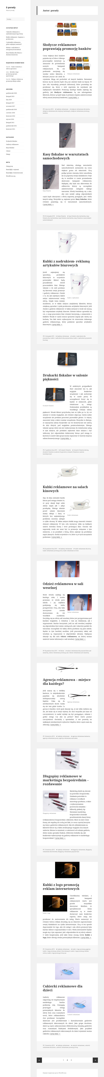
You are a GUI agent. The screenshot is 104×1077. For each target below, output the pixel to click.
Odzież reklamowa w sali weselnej (63, 586)
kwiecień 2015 (10, 129)
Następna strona (95, 1060)
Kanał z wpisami (12, 169)
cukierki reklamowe (78, 1045)
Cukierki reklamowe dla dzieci (62, 988)
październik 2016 (11, 109)
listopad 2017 (10, 103)
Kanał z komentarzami (14, 173)
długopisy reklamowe (78, 850)
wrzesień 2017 (10, 106)
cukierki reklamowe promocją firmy (67, 1047)
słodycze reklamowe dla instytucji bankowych (56, 111)
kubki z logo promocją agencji (81, 949)
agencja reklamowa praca (50, 738)
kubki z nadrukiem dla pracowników (62, 338)
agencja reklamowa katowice (81, 736)
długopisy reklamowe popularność (68, 852)
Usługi (8, 154)
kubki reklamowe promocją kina (52, 551)
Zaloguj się (9, 166)
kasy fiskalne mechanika (65, 218)
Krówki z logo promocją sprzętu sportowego (12, 74)
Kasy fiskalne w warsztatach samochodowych (65, 156)
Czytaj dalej (73, 97)
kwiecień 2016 (10, 116)
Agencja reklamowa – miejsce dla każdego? (67, 681)
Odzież (8, 151)
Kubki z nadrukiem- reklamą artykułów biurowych (66, 263)
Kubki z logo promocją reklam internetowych (61, 886)
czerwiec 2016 (10, 113)
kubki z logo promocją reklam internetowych (56, 951)
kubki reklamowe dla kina (83, 549)
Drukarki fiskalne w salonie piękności (65, 377)
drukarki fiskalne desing (81, 450)
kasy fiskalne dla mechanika (77, 216)
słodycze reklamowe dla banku (80, 109)
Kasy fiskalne (10, 148)
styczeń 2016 (10, 119)
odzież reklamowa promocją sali (59, 653)
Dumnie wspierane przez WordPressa (54, 1073)
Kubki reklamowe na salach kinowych (65, 489)
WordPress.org (10, 176)
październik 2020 (11, 93)
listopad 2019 (10, 96)
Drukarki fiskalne (11, 141)
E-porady (11, 7)
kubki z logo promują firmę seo (56, 953)
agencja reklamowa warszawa (68, 738)
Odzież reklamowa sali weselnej (79, 653)
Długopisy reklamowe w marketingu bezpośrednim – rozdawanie (66, 780)
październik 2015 (11, 126)
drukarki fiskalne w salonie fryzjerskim (55, 452)
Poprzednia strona (39, 1060)
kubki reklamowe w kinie (71, 551)
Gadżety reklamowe (12, 144)
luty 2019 (9, 100)
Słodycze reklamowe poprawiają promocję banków (67, 46)
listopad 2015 (10, 122)
